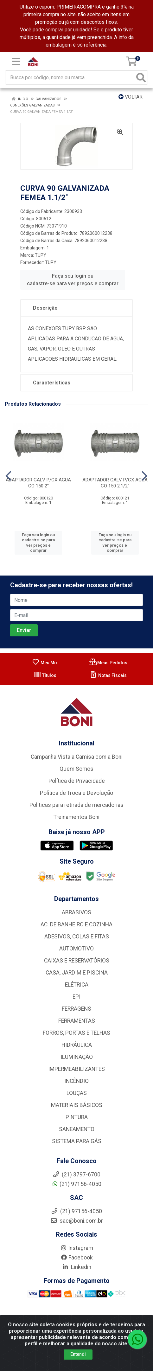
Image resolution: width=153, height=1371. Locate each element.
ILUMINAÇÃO (77, 1057)
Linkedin (76, 1267)
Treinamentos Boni (76, 817)
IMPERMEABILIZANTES (76, 1069)
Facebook (77, 1257)
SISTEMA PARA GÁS (76, 1141)
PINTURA (77, 1117)
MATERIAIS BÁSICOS (76, 1105)
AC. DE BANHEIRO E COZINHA (76, 924)
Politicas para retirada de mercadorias (76, 805)
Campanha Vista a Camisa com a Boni (77, 757)
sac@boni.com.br (76, 1221)
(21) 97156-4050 (76, 1184)
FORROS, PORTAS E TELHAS (76, 1033)
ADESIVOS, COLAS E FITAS (76, 936)
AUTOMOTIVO (76, 948)
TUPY (40, 255)
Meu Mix (45, 662)
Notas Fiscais (108, 675)
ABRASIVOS (76, 912)
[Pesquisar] (141, 77)
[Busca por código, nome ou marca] (70, 77)
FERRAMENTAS (76, 1021)
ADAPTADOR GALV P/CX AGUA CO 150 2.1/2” (115, 483)
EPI (76, 997)
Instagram (76, 1248)
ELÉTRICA (76, 985)
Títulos (45, 675)
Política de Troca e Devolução (76, 793)
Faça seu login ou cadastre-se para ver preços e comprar (72, 279)
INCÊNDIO (76, 1081)
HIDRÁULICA (76, 1045)
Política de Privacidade (76, 781)
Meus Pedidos (108, 662)
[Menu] (16, 61)
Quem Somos (76, 769)
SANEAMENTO (76, 1129)
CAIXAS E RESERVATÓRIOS (76, 960)
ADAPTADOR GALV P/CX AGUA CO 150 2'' (38, 483)
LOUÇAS (77, 1093)
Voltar (130, 97)
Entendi (78, 1354)
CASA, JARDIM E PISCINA (77, 972)
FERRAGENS (76, 1009)
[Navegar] (8, 476)
